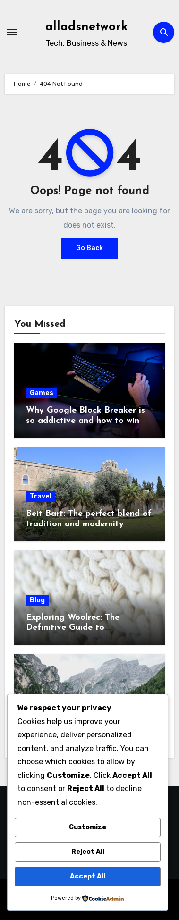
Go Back (89, 248)
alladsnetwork (86, 27)
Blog (37, 600)
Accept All (87, 876)
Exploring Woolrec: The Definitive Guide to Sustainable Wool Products (80, 627)
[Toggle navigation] (12, 32)
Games (41, 393)
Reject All (87, 852)
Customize (87, 827)
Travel (40, 496)
